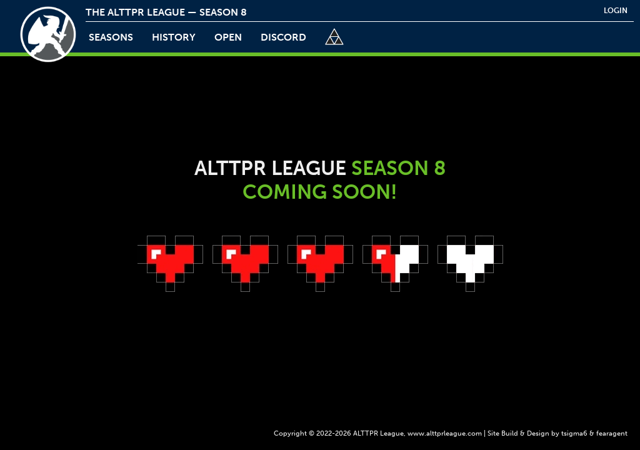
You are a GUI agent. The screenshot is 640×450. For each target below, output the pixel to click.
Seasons (111, 37)
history (174, 37)
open (228, 37)
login (616, 10)
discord (283, 37)
